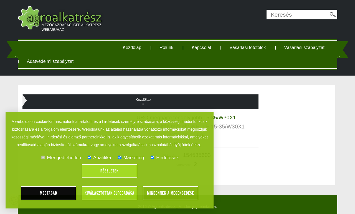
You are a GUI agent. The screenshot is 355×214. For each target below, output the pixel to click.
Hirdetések (165, 157)
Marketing (131, 157)
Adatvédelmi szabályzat (50, 61)
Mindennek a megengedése (170, 193)
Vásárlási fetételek (247, 47)
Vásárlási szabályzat (304, 47)
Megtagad (48, 193)
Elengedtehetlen (61, 157)
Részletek (109, 171)
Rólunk (166, 47)
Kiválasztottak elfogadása (109, 193)
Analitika (99, 157)
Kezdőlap (132, 47)
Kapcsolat (201, 47)
